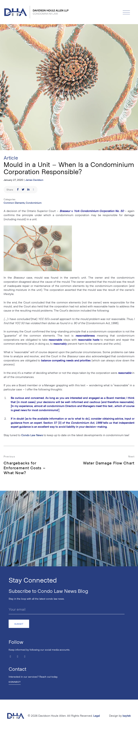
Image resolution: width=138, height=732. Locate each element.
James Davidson (34, 179)
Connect (15, 681)
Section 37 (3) (52, 422)
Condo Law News (32, 435)
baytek (127, 715)
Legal (96, 715)
